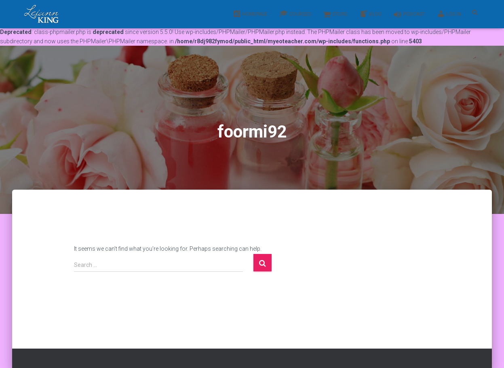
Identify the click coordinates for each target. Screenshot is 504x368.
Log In (449, 14)
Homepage (250, 14)
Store (335, 15)
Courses (295, 14)
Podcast (409, 15)
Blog (371, 14)
